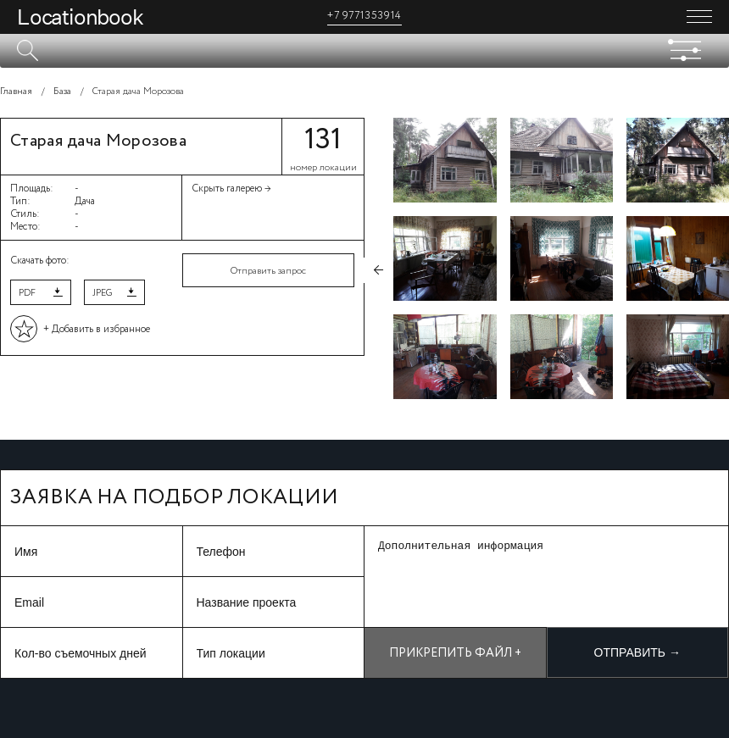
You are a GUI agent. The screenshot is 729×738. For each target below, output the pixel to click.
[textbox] (364, 51)
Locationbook (80, 17)
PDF (27, 293)
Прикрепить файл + (455, 653)
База (62, 91)
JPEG (102, 293)
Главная (16, 91)
